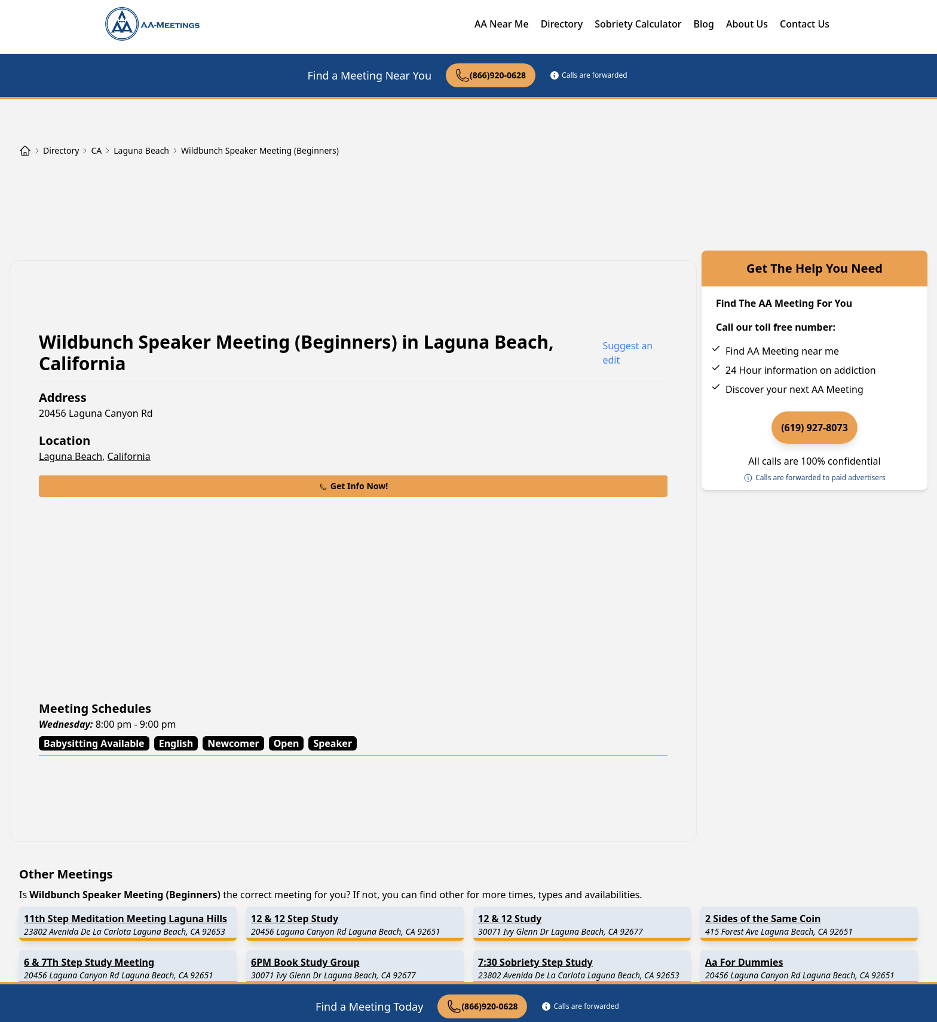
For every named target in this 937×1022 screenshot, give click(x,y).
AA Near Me (501, 23)
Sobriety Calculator (638, 23)
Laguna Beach (70, 456)
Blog (703, 23)
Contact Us (804, 23)
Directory (562, 23)
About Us (747, 23)
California (129, 456)
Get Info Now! (353, 486)
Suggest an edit (627, 353)
